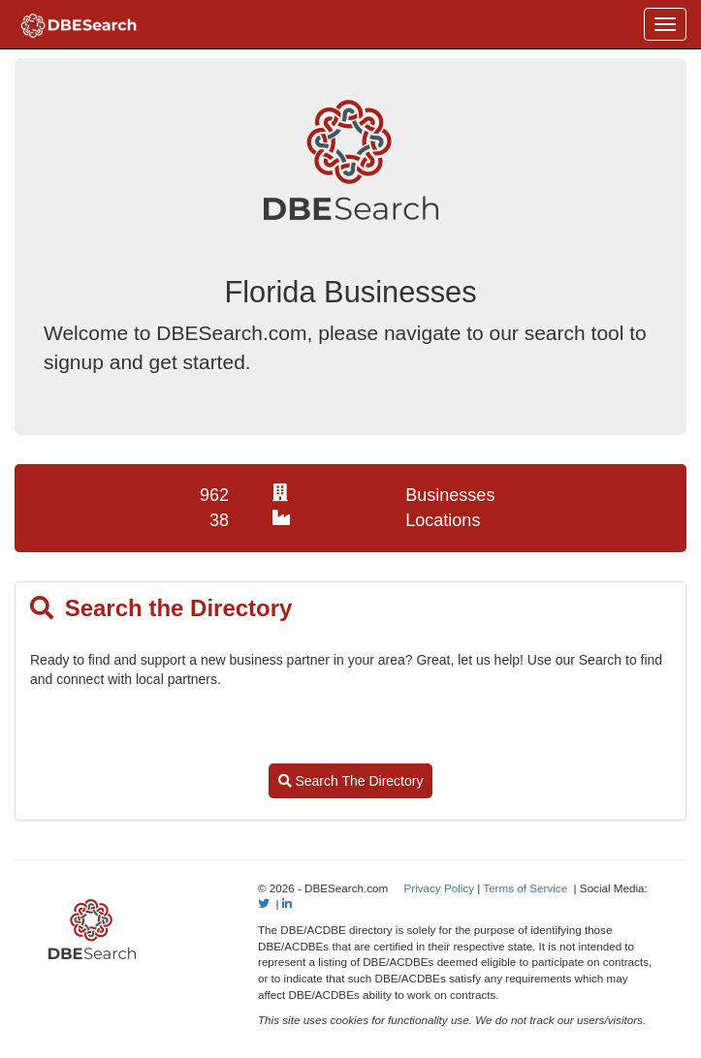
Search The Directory (351, 781)
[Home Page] (78, 24)
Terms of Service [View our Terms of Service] (525, 888)
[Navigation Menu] (665, 24)
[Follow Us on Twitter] (264, 903)
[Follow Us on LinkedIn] (287, 903)
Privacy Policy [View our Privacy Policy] (438, 888)
